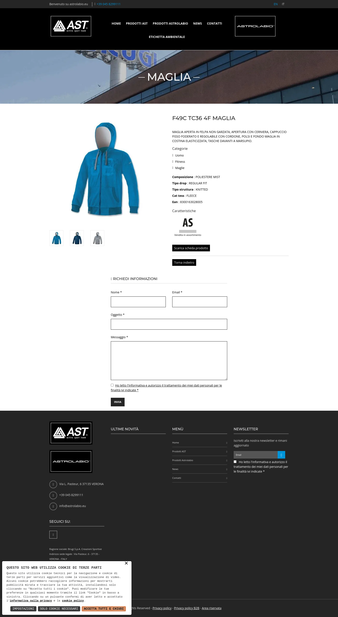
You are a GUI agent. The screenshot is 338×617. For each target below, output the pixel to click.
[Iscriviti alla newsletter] (281, 455)
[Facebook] (53, 535)
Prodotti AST (137, 23)
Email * (177, 292)
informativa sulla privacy (31, 601)
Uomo (179, 155)
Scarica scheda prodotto (191, 248)
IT (283, 4)
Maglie (180, 168)
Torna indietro (184, 262)
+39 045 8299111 (108, 4)
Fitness (180, 162)
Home (116, 23)
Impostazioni (23, 609)
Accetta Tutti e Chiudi (104, 609)
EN (275, 4)
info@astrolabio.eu (72, 506)
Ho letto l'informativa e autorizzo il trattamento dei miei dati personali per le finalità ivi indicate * (261, 466)
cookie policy (73, 601)
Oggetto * (118, 315)
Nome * (116, 292)
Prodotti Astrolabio (170, 23)
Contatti (214, 23)
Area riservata (211, 608)
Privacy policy (162, 608)
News (197, 23)
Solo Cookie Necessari (59, 609)
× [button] (126, 563)
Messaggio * (119, 337)
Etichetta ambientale (167, 37)
